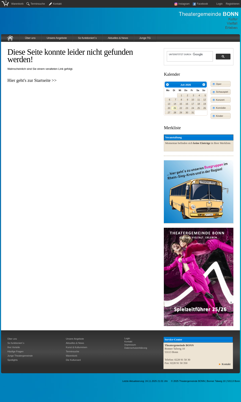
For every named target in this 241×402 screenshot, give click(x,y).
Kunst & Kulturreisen (76, 347)
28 (175, 112)
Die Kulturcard (73, 360)
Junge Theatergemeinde (20, 355)
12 (204, 99)
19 (204, 104)
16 (187, 104)
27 (169, 112)
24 (193, 108)
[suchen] (189, 54)
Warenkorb (17, 3)
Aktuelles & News (118, 38)
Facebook (200, 3)
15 (180, 104)
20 (169, 108)
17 (193, 104)
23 (187, 108)
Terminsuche (35, 3)
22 (180, 108)
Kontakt (57, 3)
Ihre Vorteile (13, 347)
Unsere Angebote (57, 38)
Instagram (182, 3)
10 (193, 99)
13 (169, 104)
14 (175, 104)
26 (204, 108)
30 (187, 112)
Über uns (30, 38)
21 (175, 108)
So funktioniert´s (87, 38)
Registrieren (233, 3)
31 (193, 112)
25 (198, 108)
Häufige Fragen (15, 351)
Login (219, 3)
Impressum (130, 344)
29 (180, 112)
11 (198, 99)
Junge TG (145, 38)
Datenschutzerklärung (135, 348)
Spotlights (12, 360)
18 (198, 104)
